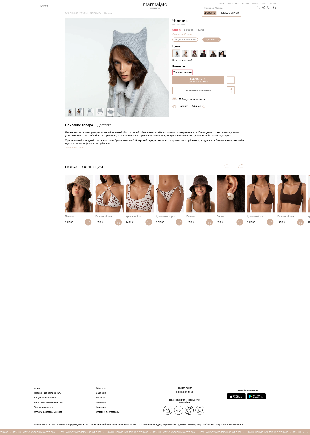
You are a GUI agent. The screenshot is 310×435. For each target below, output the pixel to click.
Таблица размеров (43, 407)
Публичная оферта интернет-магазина (223, 424)
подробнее (211, 39)
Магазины (245, 3)
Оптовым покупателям (107, 412)
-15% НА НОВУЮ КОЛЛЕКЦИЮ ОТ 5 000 (36, 432)
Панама (69, 216)
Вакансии (101, 393)
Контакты (272, 3)
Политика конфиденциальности (72, 424)
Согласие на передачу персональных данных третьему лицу (170, 424)
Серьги (220, 216)
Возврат (264, 3)
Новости (100, 397)
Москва (221, 3)
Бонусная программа (45, 397)
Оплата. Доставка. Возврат (48, 412)
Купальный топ (103, 216)
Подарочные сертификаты (47, 393)
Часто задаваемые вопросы (48, 402)
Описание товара (79, 125)
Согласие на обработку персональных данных (114, 424)
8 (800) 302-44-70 (233, 3)
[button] (241, 167)
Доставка (255, 3)
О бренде (101, 388)
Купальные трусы (165, 216)
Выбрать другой (229, 13)
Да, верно (210, 13)
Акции (37, 388)
